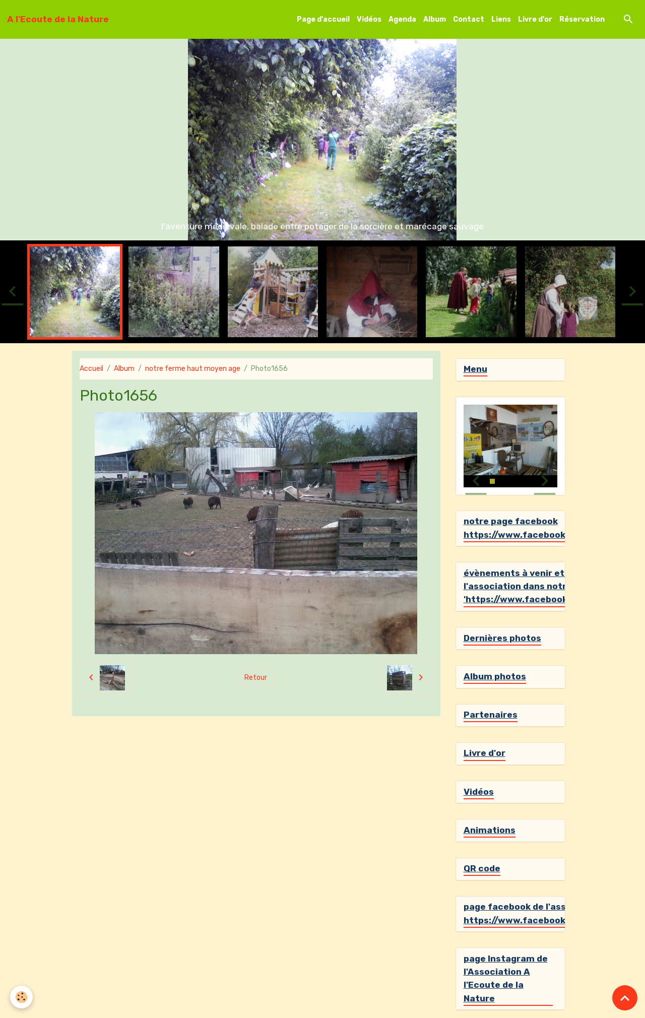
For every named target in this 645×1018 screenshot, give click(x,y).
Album (434, 19)
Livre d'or (535, 19)
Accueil (91, 368)
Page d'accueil (323, 19)
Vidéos (369, 19)
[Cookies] (21, 997)
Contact (468, 19)
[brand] (58, 19)
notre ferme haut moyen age (192, 368)
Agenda (402, 19)
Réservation (582, 19)
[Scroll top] (624, 997)
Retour (255, 677)
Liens (501, 19)
